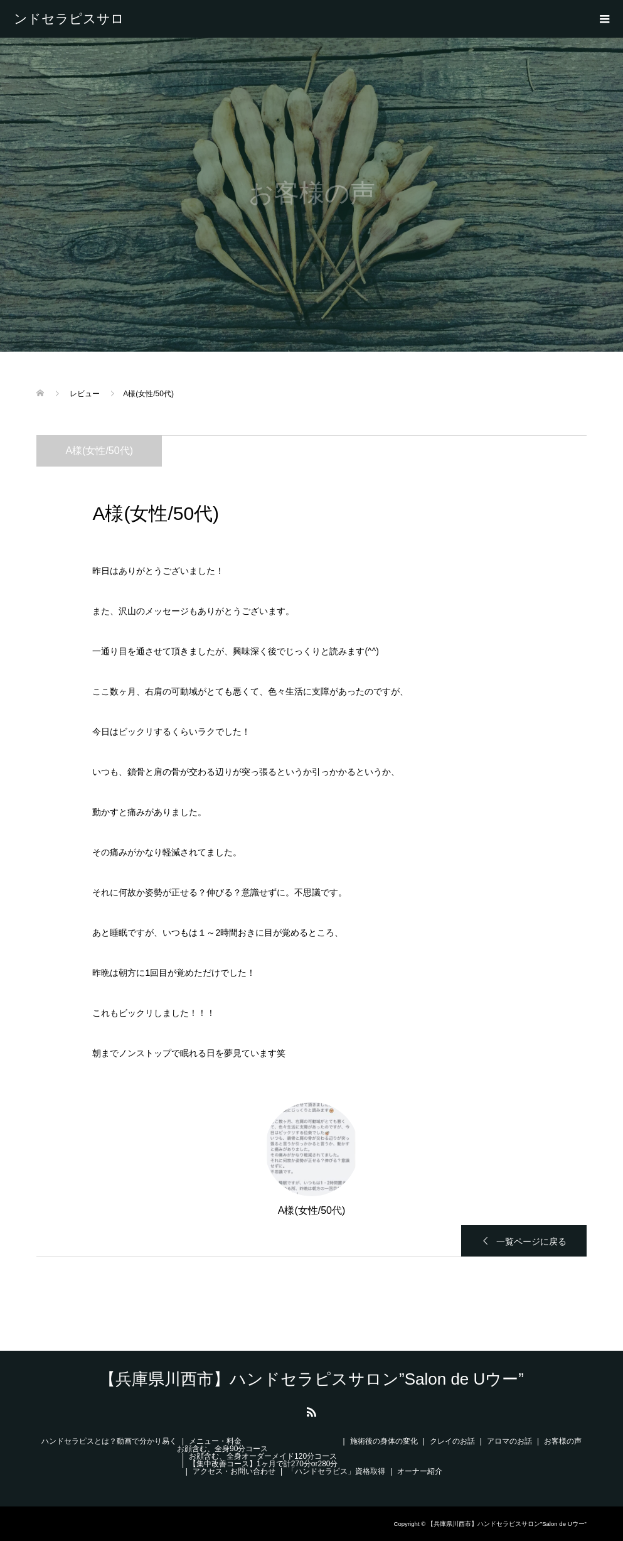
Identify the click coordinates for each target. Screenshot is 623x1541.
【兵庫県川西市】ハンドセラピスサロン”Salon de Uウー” (73, 19)
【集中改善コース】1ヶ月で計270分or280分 (263, 1463)
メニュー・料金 (215, 1441)
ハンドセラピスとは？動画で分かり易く (109, 1441)
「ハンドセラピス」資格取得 (336, 1471)
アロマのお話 (509, 1441)
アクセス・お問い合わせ (234, 1471)
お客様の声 (563, 1441)
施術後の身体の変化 (384, 1441)
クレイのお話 (452, 1441)
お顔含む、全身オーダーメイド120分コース (263, 1456)
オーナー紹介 (419, 1471)
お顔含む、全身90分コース (222, 1448)
